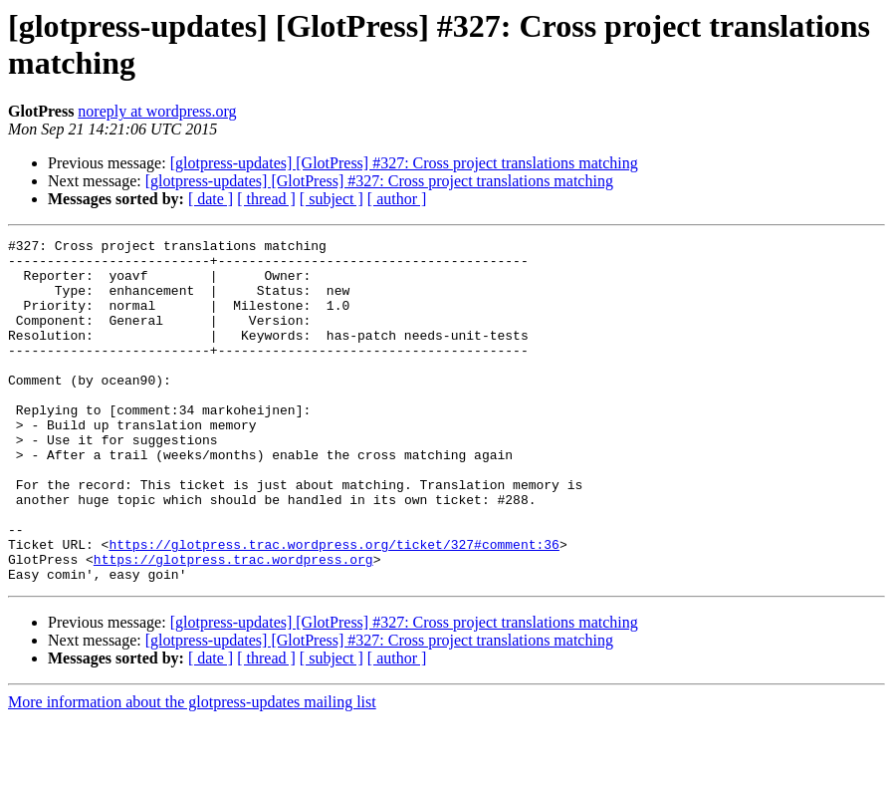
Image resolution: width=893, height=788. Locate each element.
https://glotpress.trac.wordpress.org (233, 625)
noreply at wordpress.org (157, 111)
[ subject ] (331, 198)
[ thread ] (266, 198)
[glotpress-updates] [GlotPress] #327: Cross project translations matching (404, 162)
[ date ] (210, 198)
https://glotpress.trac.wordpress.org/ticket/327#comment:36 (333, 607)
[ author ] (397, 198)
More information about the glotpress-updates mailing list (192, 770)
